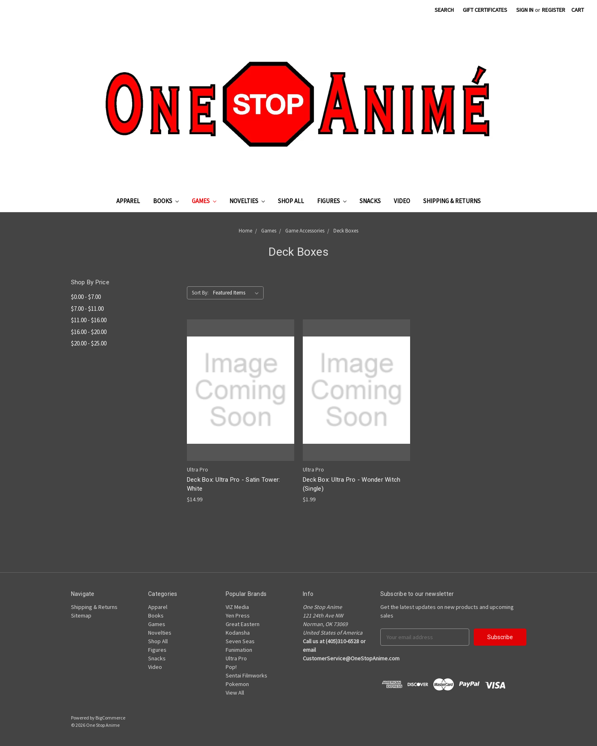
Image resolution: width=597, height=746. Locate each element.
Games (204, 201)
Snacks (370, 201)
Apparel (128, 201)
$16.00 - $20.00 (89, 332)
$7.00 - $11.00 (87, 308)
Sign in (524, 9)
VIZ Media (237, 607)
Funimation (239, 649)
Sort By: (200, 292)
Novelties (247, 201)
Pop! (231, 667)
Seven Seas (240, 641)
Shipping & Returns (452, 201)
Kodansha (238, 632)
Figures (331, 201)
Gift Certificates (485, 9)
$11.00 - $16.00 (89, 320)
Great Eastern (243, 624)
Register (553, 9)
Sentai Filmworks (246, 675)
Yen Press (238, 615)
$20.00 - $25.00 (89, 343)
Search (444, 9)
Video (402, 201)
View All (235, 692)
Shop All (291, 201)
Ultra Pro (236, 658)
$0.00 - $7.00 (86, 297)
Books (166, 201)
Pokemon (237, 684)
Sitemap (81, 615)
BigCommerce (110, 718)
